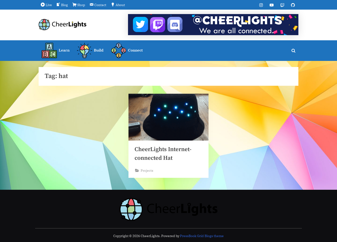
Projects (147, 170)
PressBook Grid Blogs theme (202, 236)
